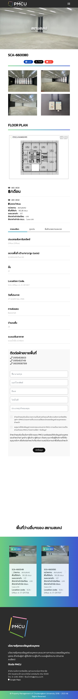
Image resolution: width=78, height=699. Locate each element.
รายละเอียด (14, 229)
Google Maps (14, 679)
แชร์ (28, 61)
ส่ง (49, 61)
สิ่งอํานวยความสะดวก (53, 229)
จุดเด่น (32, 229)
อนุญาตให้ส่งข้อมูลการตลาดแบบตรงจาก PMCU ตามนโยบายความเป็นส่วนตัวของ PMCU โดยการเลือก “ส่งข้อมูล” (39, 428)
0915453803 (18, 357)
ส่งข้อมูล (39, 450)
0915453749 (18, 360)
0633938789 (18, 363)
